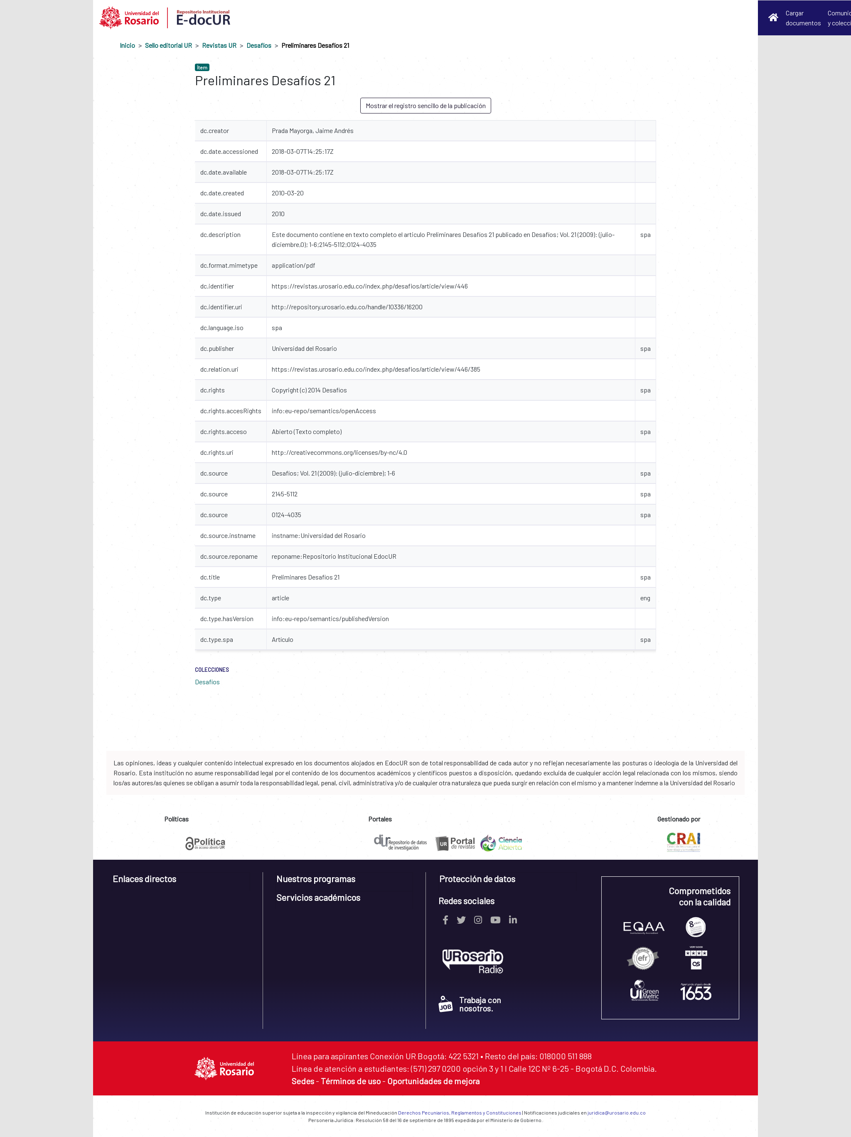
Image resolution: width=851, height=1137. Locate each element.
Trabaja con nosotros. (469, 1004)
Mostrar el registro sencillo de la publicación (426, 105)
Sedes (303, 1081)
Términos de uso (351, 1081)
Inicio (127, 45)
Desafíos (258, 45)
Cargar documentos (803, 18)
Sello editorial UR (168, 45)
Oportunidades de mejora (433, 1081)
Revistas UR (219, 45)
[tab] (181, 881)
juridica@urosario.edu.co (617, 1112)
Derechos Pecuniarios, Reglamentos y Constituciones (459, 1112)
